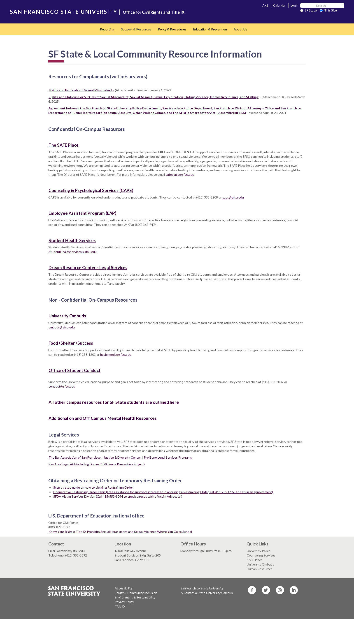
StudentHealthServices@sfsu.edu (73, 252)
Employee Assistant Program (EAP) (83, 213)
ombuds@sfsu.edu (62, 327)
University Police (258, 551)
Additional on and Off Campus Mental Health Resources (103, 418)
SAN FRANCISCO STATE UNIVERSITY (63, 11)
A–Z (265, 5)
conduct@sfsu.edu (62, 386)
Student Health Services (72, 240)
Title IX (120, 606)
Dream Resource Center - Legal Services (88, 267)
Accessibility (124, 588)
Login (294, 5)
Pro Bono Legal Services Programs (168, 457)
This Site (328, 10)
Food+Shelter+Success (71, 343)
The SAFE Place (64, 145)
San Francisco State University (202, 588)
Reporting (107, 29)
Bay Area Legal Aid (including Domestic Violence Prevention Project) (97, 464)
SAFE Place (255, 560)
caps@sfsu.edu (233, 197)
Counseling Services (261, 555)
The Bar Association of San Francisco (75, 457)
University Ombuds (67, 315)
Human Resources (259, 569)
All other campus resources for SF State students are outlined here (114, 402)
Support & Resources (136, 29)
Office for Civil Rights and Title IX (153, 12)
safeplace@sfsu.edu (180, 174)
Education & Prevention (210, 29)
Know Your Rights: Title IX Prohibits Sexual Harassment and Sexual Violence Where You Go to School (120, 532)
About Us (240, 29)
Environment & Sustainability (135, 597)
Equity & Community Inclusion (136, 593)
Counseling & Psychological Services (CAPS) (91, 190)
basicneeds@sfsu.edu (115, 354)
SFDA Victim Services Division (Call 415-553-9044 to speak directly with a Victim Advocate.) (117, 496)
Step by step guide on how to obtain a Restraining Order (93, 487)
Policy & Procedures (172, 29)
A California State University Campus (207, 593)
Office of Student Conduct (74, 370)
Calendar (279, 5)
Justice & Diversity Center (122, 457)
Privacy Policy (124, 602)
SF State (308, 10)
